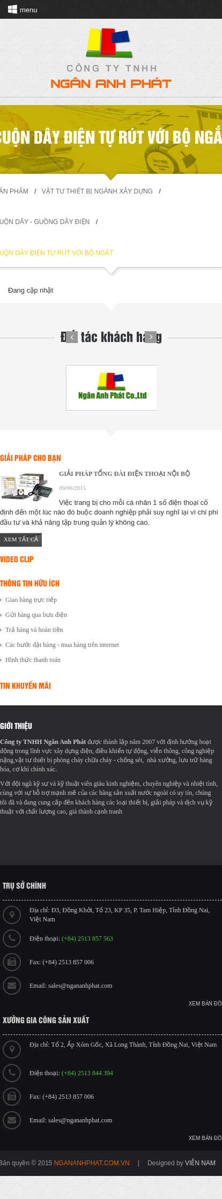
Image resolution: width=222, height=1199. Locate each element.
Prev (72, 337)
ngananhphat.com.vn (92, 1163)
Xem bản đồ (205, 1004)
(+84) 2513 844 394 (87, 1073)
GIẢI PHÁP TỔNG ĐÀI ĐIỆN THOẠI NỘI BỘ (124, 474)
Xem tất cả (21, 539)
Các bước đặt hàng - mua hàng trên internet (62, 645)
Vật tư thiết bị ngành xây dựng (97, 191)
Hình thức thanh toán (33, 660)
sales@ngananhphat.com (80, 985)
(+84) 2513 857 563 (87, 938)
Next (151, 337)
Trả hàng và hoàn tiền (34, 630)
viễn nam (200, 1163)
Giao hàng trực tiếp (31, 600)
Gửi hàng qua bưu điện (36, 615)
